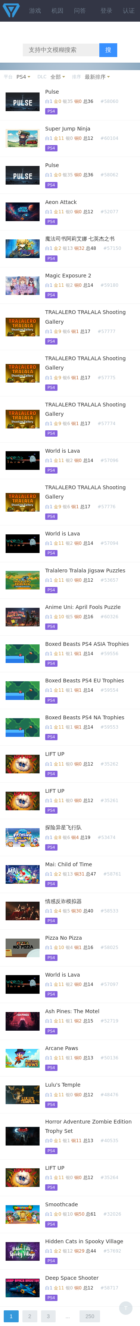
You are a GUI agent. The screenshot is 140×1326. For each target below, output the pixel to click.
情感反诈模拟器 (63, 901)
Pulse (52, 92)
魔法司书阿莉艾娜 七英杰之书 (80, 239)
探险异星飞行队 (63, 827)
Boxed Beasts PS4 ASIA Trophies (87, 644)
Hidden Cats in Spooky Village (84, 1241)
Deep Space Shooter (72, 1278)
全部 (55, 77)
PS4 (21, 77)
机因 (57, 10)
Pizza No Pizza (63, 938)
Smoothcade (61, 1204)
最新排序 (95, 77)
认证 (129, 10)
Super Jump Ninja (67, 129)
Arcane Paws (61, 1048)
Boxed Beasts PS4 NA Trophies (84, 717)
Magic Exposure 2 (68, 276)
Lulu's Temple (63, 1085)
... (67, 1316)
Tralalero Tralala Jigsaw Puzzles (85, 571)
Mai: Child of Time (68, 864)
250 (89, 1316)
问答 (80, 10)
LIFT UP (54, 754)
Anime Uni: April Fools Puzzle (83, 607)
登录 (106, 10)
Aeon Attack (61, 202)
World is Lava (62, 451)
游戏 (35, 10)
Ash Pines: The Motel (72, 1011)
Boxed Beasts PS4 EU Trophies (84, 681)
